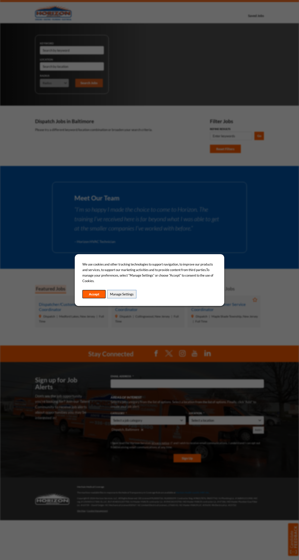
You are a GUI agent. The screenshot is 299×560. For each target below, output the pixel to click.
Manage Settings (122, 294)
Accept (94, 294)
